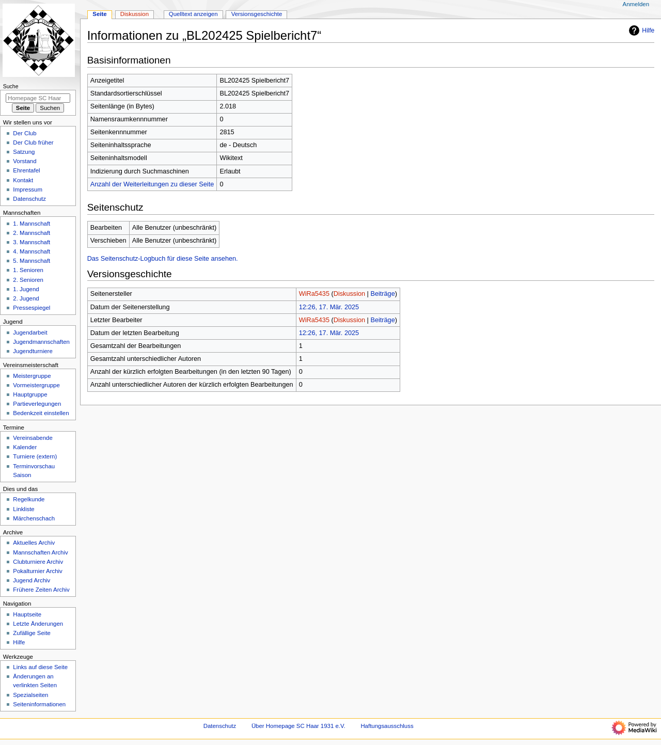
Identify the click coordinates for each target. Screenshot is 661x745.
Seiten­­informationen (39, 704)
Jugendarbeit (30, 332)
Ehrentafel (26, 170)
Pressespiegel (31, 308)
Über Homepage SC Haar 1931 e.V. (298, 726)
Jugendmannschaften (41, 342)
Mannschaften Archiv (40, 552)
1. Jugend (26, 289)
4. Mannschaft (31, 251)
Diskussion (349, 293)
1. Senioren (28, 270)
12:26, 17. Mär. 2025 (329, 307)
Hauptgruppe (30, 394)
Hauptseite (27, 614)
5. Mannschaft (31, 261)
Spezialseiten (30, 695)
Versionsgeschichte (256, 14)
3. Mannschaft (31, 242)
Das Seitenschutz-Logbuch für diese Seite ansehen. (162, 258)
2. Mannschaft (31, 233)
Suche (11, 86)
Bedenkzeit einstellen (41, 413)
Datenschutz (29, 199)
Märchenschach (34, 518)
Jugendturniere (32, 351)
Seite (99, 14)
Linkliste (23, 509)
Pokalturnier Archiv (37, 571)
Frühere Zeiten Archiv (41, 590)
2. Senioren (28, 280)
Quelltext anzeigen (193, 14)
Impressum (27, 189)
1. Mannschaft (31, 223)
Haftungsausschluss (386, 726)
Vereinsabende (32, 438)
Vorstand (24, 161)
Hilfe (640, 30)
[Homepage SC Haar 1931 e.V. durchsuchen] (38, 98)
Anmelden (636, 4)
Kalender (25, 447)
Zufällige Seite (32, 633)
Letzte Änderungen (38, 624)
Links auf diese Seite (40, 667)
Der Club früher (33, 142)
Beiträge (382, 293)
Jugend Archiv (31, 580)
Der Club (24, 133)
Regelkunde (28, 499)
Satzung (24, 152)
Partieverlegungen (37, 404)
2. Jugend (26, 298)
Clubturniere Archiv (38, 562)
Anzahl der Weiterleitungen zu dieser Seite (152, 184)
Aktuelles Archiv (34, 543)
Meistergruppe (32, 376)
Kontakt (23, 180)
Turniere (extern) (35, 456)
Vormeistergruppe (36, 385)
